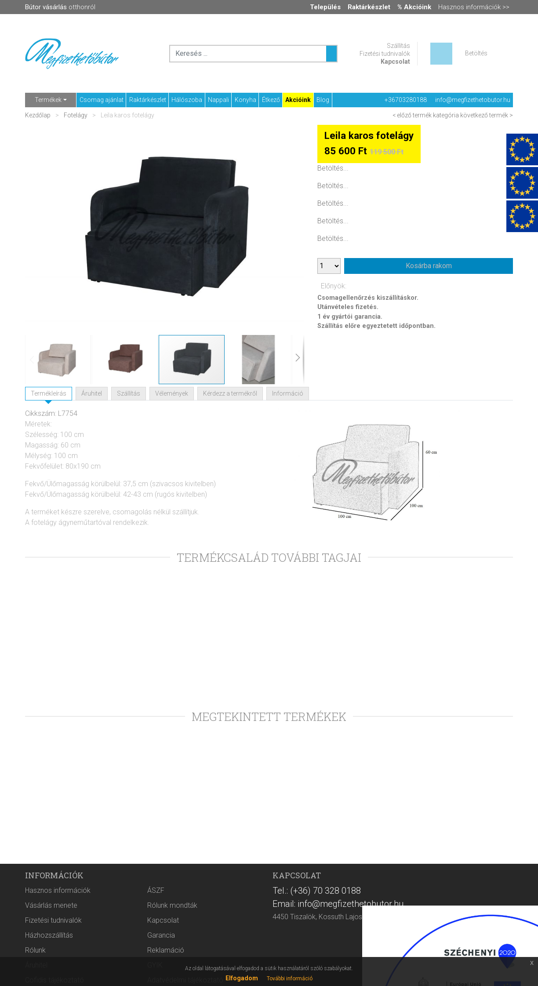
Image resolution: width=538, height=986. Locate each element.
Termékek (48, 99)
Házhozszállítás (49, 935)
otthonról (60, 7)
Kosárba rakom (429, 266)
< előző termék (412, 115)
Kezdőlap (38, 115)
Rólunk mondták (172, 905)
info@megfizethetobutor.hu (472, 99)
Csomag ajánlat (102, 99)
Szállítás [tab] (128, 393)
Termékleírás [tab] (48, 393)
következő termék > (486, 115)
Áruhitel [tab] (91, 393)
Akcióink (298, 99)
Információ (287, 393)
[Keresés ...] (331, 54)
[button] (42, 229)
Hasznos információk (58, 890)
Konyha (245, 99)
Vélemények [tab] (171, 393)
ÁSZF (155, 890)
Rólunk (35, 950)
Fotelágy (75, 115)
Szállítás (398, 45)
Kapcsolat (395, 61)
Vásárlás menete (51, 905)
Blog (322, 99)
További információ (290, 978)
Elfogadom (241, 978)
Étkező (271, 99)
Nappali (218, 99)
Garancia (161, 935)
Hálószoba (186, 99)
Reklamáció (165, 950)
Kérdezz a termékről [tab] (230, 393)
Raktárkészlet (147, 99)
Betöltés (476, 53)
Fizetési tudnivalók (385, 53)
